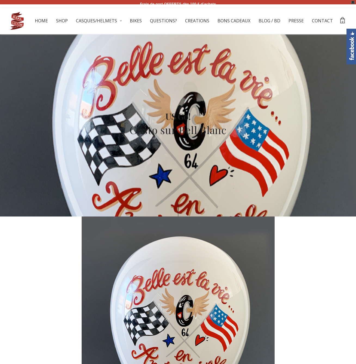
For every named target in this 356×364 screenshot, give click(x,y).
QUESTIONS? (163, 21)
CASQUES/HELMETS (96, 21)
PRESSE (296, 21)
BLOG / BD (269, 21)
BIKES (136, 21)
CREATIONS (197, 21)
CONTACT (322, 21)
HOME (41, 21)
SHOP (62, 21)
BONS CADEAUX (233, 21)
